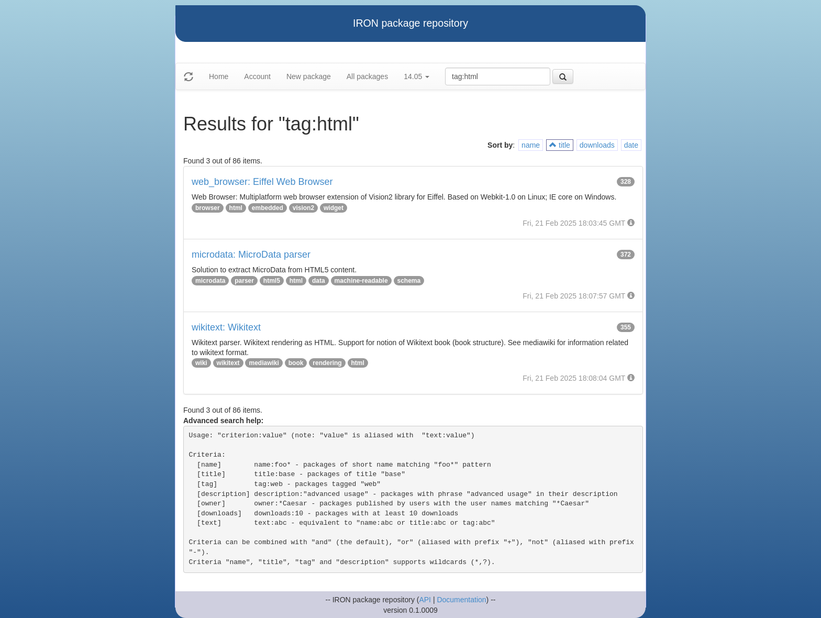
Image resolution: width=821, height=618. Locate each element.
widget (333, 208)
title (559, 145)
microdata (210, 280)
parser (244, 280)
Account (257, 76)
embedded (267, 208)
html (235, 208)
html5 (271, 280)
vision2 (303, 208)
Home (218, 76)
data (318, 280)
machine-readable (361, 280)
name (531, 145)
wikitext (228, 363)
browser (207, 208)
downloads (597, 145)
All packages (367, 76)
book (296, 363)
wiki (201, 363)
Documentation (461, 599)
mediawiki (264, 363)
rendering (327, 363)
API (425, 599)
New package (308, 76)
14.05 (416, 76)
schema (409, 280)
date (631, 145)
